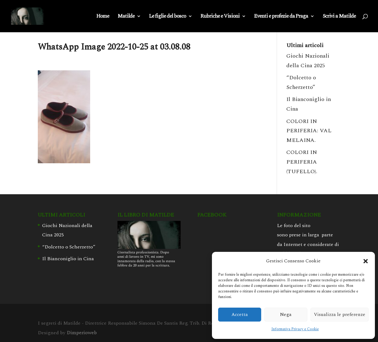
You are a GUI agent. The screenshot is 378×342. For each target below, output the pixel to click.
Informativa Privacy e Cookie (295, 329)
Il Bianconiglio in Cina (68, 258)
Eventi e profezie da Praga (281, 17)
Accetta (239, 314)
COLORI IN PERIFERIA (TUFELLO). (301, 161)
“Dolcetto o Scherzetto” (68, 247)
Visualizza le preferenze (339, 314)
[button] (366, 261)
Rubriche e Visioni (220, 17)
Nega (286, 314)
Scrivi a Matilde (339, 17)
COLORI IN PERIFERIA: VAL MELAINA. (309, 130)
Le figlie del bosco (167, 17)
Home (102, 17)
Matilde (125, 17)
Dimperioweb (82, 332)
